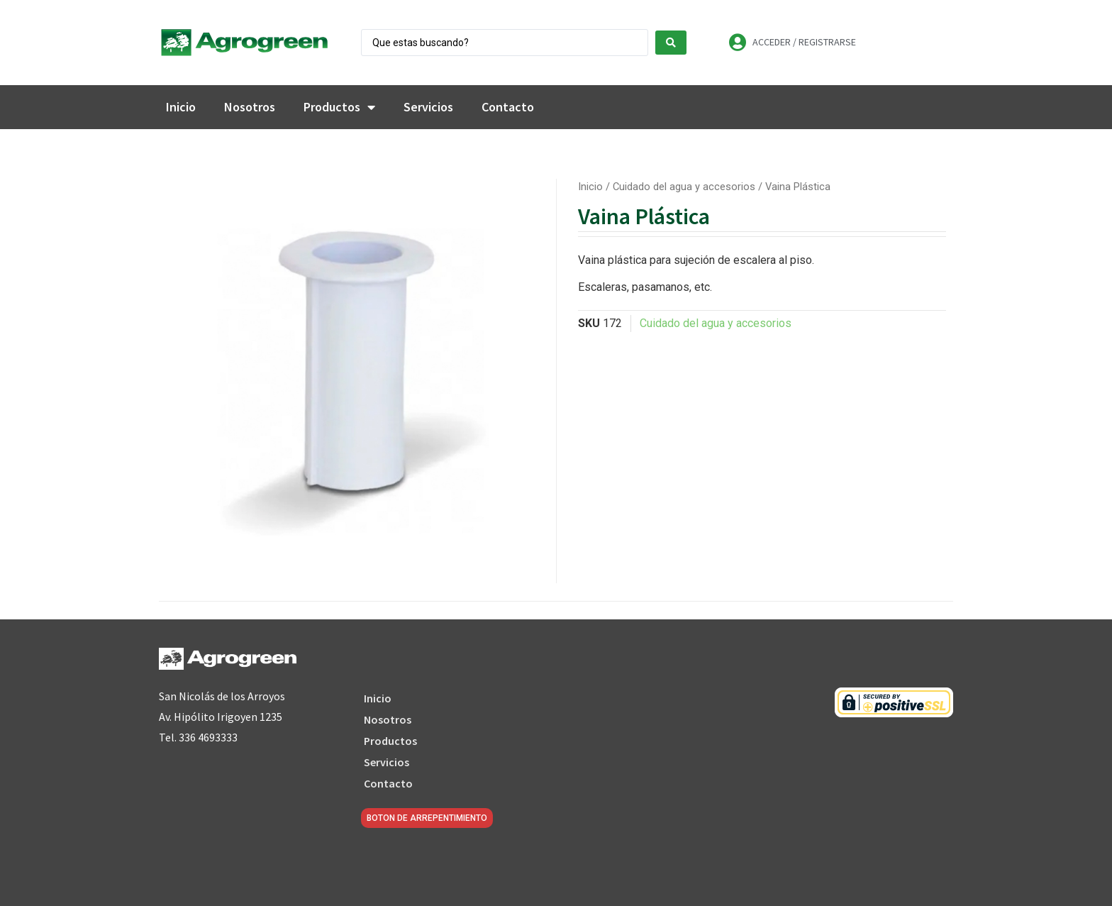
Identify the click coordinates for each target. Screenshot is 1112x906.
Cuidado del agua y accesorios (684, 186)
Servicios (428, 107)
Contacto (508, 107)
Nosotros (249, 107)
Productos (339, 107)
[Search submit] (670, 43)
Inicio (181, 107)
